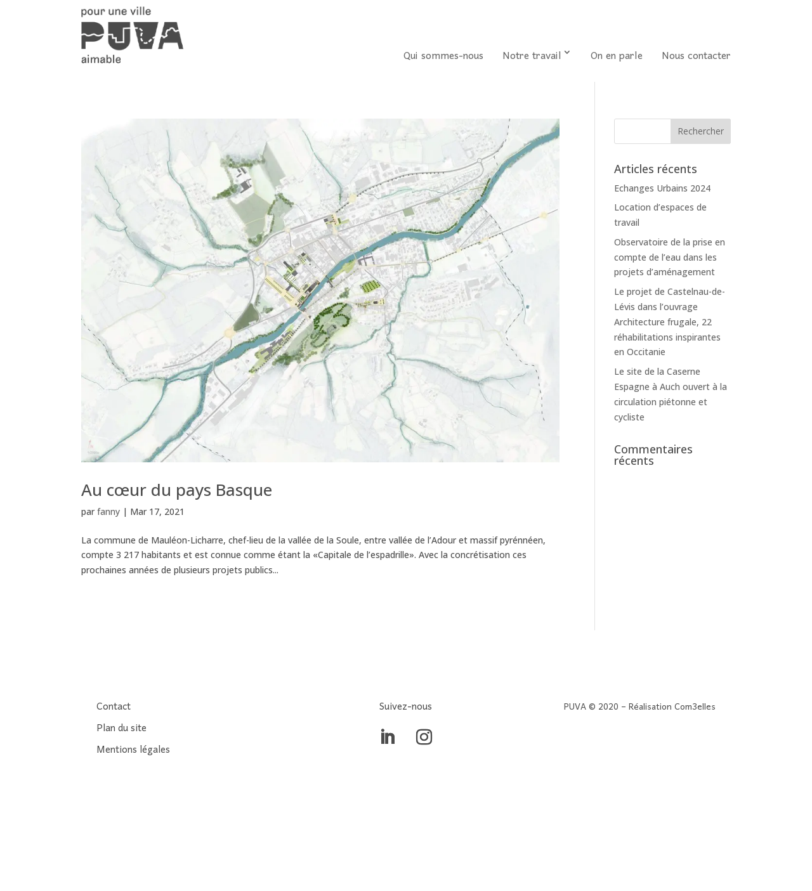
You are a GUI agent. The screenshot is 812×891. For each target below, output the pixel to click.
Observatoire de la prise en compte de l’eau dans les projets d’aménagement (669, 257)
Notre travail (531, 56)
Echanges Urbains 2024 (662, 188)
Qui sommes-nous (443, 56)
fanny (108, 511)
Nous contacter (696, 56)
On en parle (617, 56)
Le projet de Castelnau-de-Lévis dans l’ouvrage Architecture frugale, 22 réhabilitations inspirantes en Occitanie (669, 321)
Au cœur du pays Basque (176, 489)
